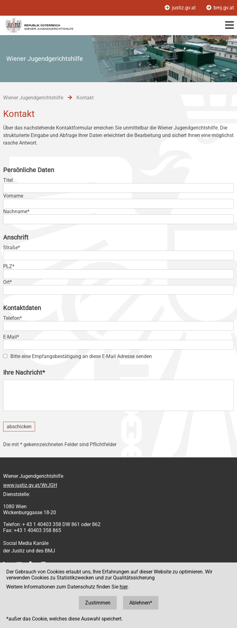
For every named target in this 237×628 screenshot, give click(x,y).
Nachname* (16, 211)
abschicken (19, 427)
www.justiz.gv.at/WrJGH (30, 485)
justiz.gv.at (181, 8)
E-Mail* (11, 337)
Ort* (7, 282)
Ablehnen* (140, 603)
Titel (8, 180)
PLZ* (8, 266)
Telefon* (12, 318)
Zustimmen (98, 603)
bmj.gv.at (220, 8)
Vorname (13, 196)
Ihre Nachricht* (24, 372)
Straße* (11, 248)
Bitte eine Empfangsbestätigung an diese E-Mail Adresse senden (81, 356)
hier (123, 587)
